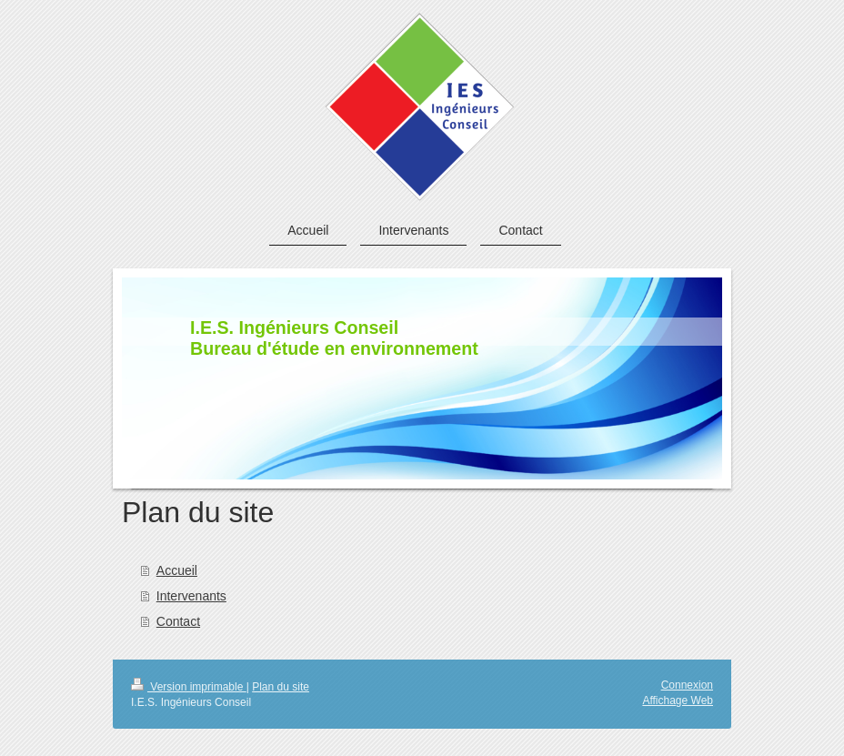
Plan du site (280, 686)
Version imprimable (188, 686)
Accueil (176, 570)
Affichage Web (677, 700)
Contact (178, 621)
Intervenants (191, 596)
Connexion (687, 685)
